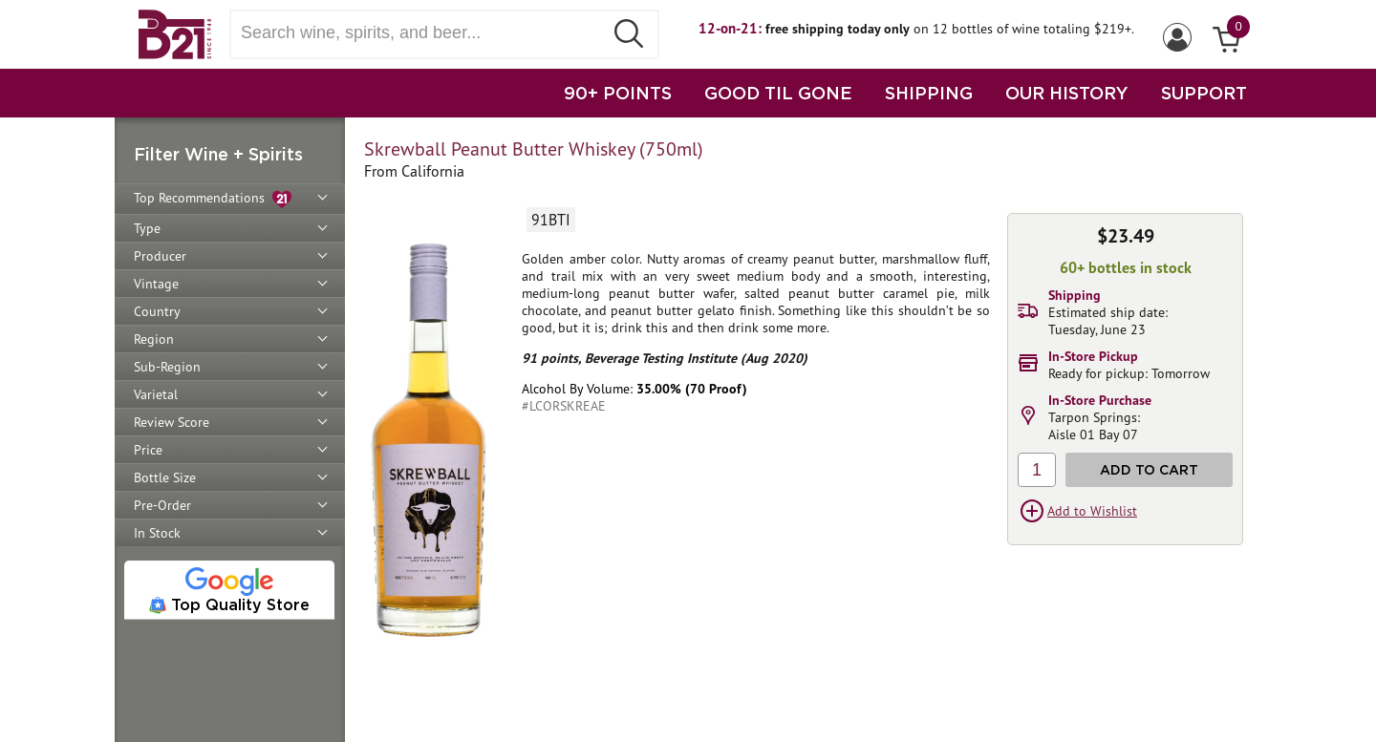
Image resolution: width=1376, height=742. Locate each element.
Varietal (156, 394)
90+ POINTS (618, 92)
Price (148, 449)
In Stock (157, 532)
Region (154, 339)
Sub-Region (167, 366)
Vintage (156, 283)
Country (157, 311)
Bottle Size (165, 477)
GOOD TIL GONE (778, 92)
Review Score (171, 422)
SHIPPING (929, 92)
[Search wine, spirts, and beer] (422, 32)
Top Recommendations (212, 199)
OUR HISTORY (1067, 92)
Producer (160, 256)
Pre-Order (162, 505)
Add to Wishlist (1092, 510)
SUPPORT (1204, 92)
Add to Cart (1149, 469)
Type (147, 228)
